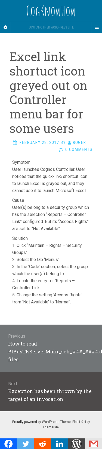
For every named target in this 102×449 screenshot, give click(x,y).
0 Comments (78, 149)
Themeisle (51, 427)
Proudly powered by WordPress (35, 422)
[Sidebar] (5, 27)
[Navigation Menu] (96, 27)
